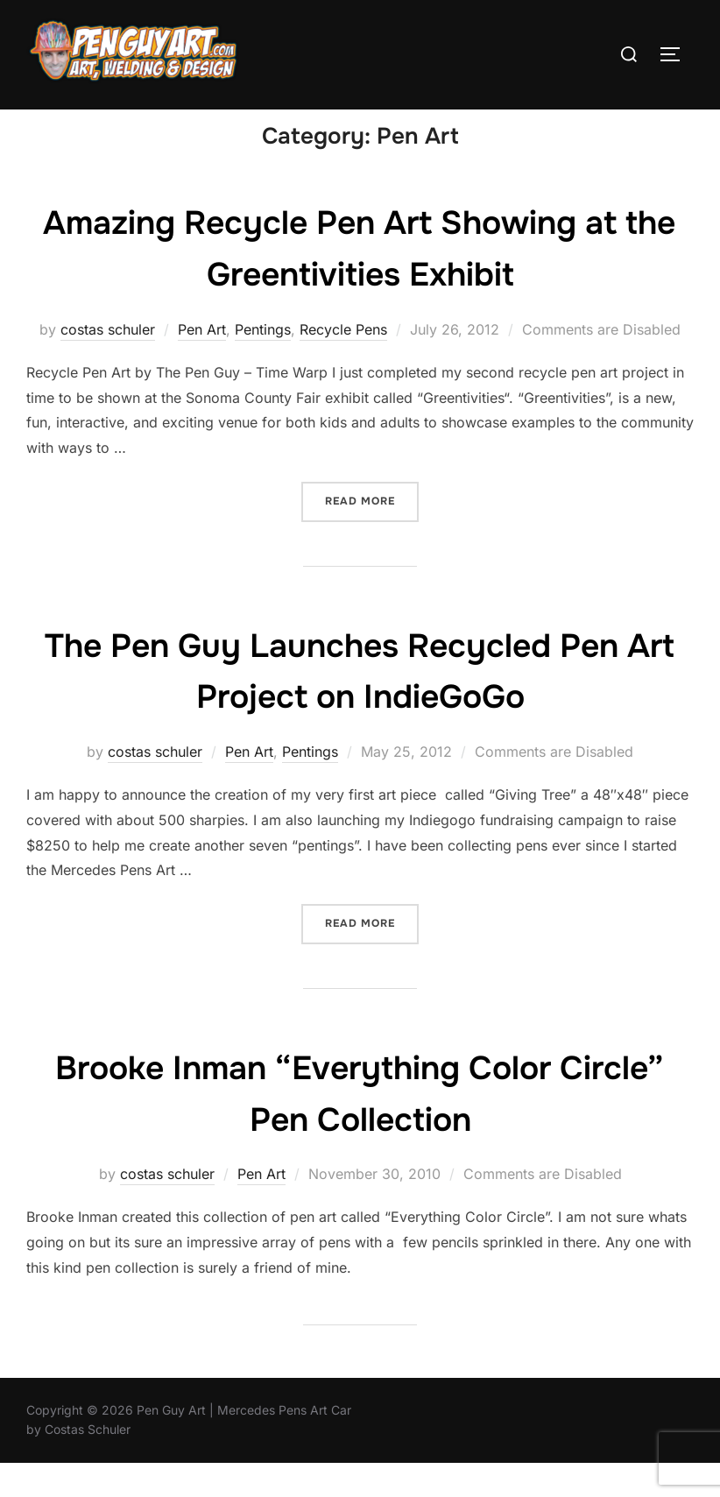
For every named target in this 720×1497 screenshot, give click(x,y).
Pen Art (202, 363)
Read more (372, 534)
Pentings (263, 363)
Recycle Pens (343, 363)
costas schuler (107, 363)
